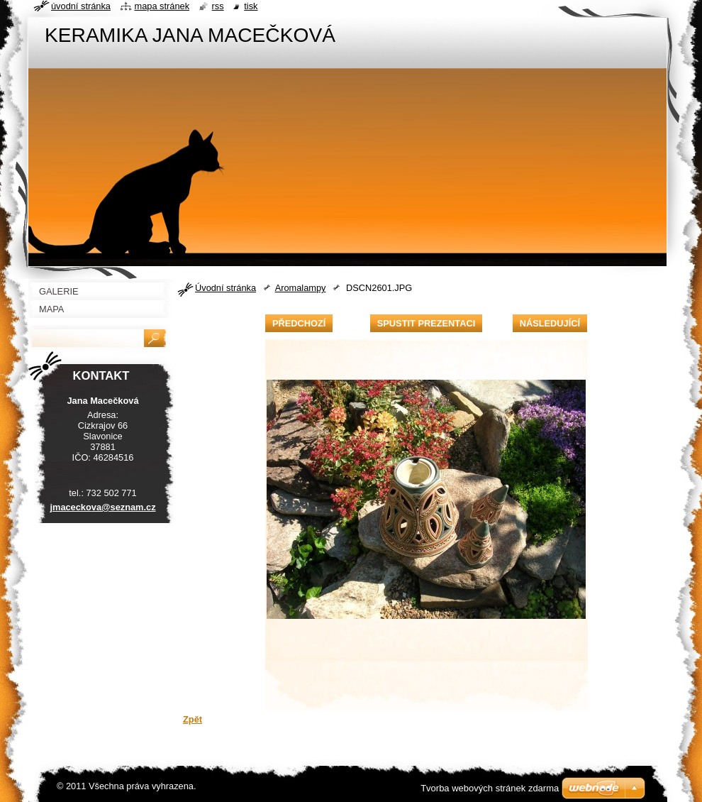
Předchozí (298, 323)
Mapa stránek (162, 6)
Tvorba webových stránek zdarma (489, 788)
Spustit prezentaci (426, 323)
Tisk (250, 6)
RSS (218, 6)
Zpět (192, 719)
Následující (550, 323)
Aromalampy (300, 287)
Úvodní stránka (225, 287)
